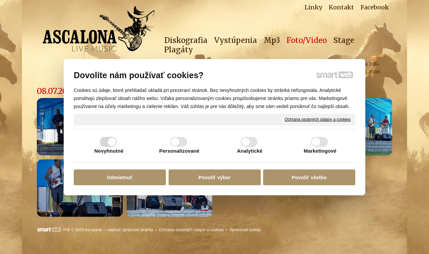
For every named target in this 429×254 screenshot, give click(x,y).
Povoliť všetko (309, 177)
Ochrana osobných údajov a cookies (318, 119)
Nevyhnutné (109, 151)
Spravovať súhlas (245, 229)
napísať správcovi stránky (130, 229)
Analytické (249, 151)
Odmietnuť (120, 177)
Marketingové (320, 151)
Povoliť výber (214, 177)
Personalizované (179, 151)
